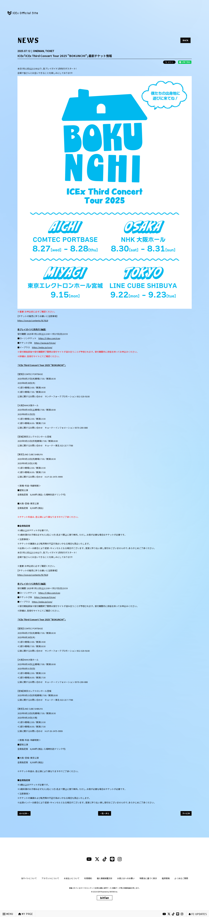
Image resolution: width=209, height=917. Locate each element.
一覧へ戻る (104, 813)
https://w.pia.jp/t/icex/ (45, 342)
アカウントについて (50, 878)
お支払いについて (71, 878)
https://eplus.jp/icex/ (42, 347)
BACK (185, 40)
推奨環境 (166, 878)
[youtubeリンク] (164, 914)
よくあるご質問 (181, 878)
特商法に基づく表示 (148, 878)
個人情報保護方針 (104, 878)
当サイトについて (29, 878)
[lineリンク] (177, 914)
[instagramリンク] (182, 914)
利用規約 (88, 878)
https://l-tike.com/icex (49, 338)
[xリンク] (168, 914)
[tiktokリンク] (173, 914)
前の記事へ (24, 813)
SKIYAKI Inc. (113, 891)
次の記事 (186, 813)
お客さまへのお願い (126, 878)
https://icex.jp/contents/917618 (32, 320)
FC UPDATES (198, 914)
